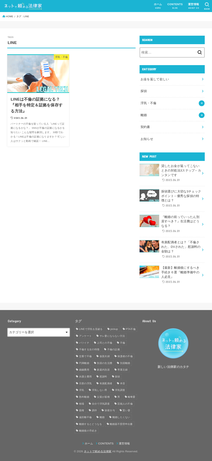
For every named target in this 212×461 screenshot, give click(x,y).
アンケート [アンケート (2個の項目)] (85, 335)
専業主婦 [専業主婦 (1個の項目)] (122, 369)
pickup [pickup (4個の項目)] (114, 329)
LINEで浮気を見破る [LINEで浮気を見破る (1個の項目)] (91, 329)
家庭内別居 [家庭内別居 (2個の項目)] (103, 369)
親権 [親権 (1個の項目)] (81, 410)
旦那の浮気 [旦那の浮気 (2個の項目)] (85, 383)
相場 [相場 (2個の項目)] (81, 403)
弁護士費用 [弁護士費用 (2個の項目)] (85, 376)
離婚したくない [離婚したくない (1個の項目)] (121, 417)
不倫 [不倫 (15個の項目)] (122, 342)
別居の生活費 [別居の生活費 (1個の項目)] (104, 363)
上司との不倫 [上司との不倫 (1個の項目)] (104, 342)
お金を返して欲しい (155, 79)
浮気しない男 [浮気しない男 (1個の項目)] (99, 390)
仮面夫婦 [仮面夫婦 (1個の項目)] (105, 356)
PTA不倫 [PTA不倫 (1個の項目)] (131, 329)
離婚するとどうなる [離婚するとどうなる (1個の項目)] (90, 424)
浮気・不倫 (149, 103)
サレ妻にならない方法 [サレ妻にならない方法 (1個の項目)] (112, 335)
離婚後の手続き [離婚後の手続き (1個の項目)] (88, 430)
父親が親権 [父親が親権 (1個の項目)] (103, 396)
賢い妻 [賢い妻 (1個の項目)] (126, 410)
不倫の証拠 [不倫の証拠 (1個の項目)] (113, 349)
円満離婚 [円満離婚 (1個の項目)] (84, 363)
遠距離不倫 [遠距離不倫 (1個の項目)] (85, 417)
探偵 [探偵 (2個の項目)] (117, 376)
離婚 (144, 115)
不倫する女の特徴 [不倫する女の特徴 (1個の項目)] (89, 349)
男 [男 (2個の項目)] (118, 396)
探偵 (144, 91)
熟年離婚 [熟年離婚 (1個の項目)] (84, 396)
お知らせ (147, 139)
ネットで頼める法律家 (97, 451)
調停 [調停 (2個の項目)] (94, 410)
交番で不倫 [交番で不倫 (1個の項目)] (85, 356)
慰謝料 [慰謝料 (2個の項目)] (103, 376)
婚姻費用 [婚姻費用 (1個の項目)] (84, 369)
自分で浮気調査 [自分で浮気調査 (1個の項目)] (101, 403)
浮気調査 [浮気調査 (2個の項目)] (120, 390)
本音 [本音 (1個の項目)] (122, 383)
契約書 (145, 127)
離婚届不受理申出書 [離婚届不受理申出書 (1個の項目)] (121, 424)
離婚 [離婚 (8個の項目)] (102, 417)
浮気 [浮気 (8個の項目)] (81, 390)
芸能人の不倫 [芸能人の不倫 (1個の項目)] (125, 403)
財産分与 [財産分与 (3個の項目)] (110, 410)
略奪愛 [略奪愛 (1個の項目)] (131, 396)
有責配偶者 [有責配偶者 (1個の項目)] (106, 383)
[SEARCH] (207, 6)
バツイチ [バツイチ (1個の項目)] (84, 342)
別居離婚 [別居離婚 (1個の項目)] (125, 363)
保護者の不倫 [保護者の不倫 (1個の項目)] (125, 356)
